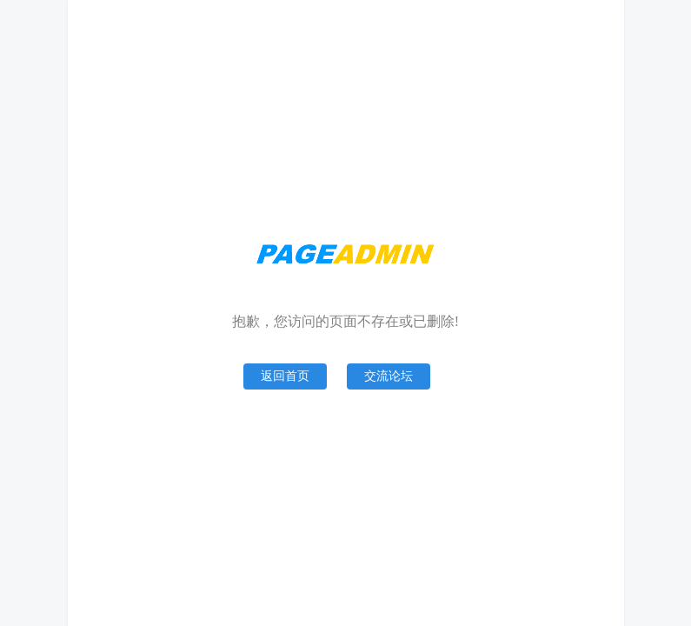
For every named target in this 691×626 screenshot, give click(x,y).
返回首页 (285, 376)
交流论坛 (388, 376)
